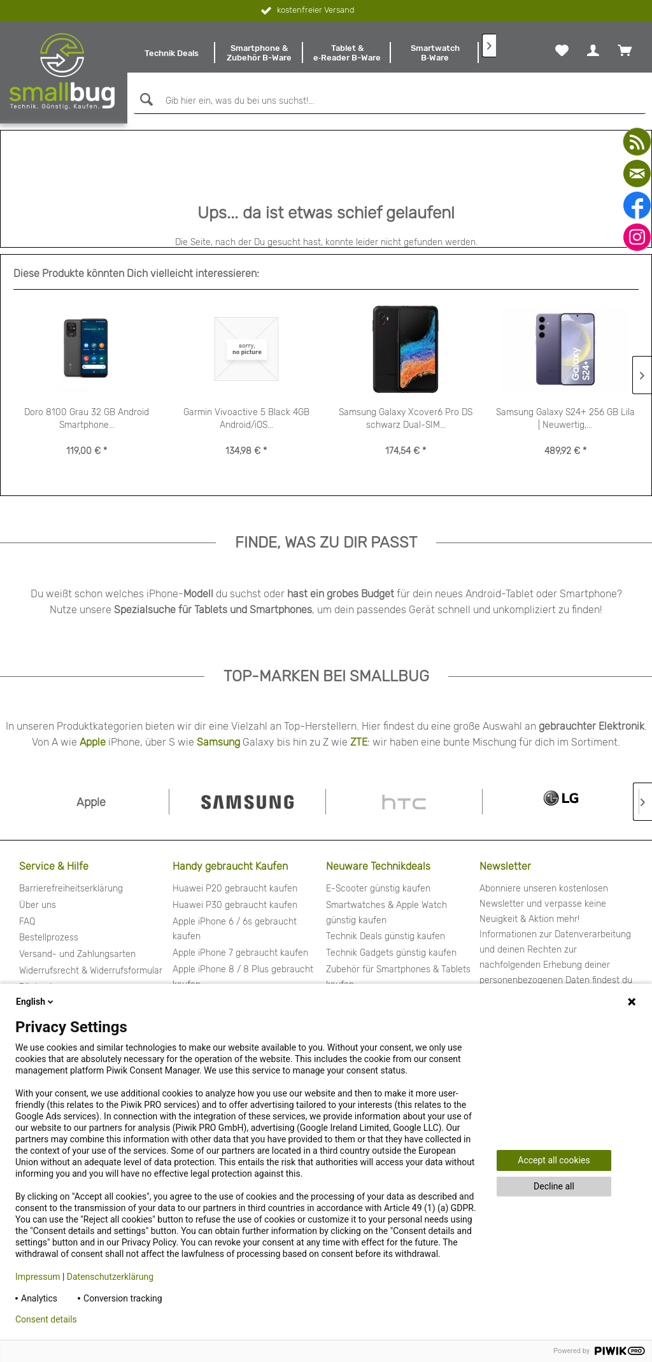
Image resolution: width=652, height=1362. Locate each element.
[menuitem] (171, 53)
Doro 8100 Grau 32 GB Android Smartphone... (86, 418)
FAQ (27, 921)
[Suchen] (145, 99)
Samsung (218, 742)
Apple (93, 742)
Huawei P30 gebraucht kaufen (235, 905)
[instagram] (637, 237)
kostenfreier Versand (307, 11)
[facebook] (637, 205)
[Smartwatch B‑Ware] (435, 53)
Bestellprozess (48, 937)
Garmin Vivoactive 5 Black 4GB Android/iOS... (246, 418)
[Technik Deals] (171, 53)
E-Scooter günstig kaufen (378, 888)
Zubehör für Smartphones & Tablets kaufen (398, 977)
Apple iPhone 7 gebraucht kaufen (240, 952)
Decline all (554, 1186)
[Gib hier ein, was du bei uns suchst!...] (390, 101)
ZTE (358, 742)
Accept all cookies (554, 1160)
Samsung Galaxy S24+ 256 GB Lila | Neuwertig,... (565, 418)
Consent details (46, 1319)
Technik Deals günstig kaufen (385, 936)
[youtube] (637, 141)
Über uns (37, 905)
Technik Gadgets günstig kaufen (391, 952)
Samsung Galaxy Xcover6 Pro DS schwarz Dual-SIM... (405, 418)
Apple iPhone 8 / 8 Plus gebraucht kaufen (243, 977)
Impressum (37, 1277)
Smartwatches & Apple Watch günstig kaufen (386, 913)
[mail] (637, 173)
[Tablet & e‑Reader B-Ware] (347, 53)
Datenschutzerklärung (110, 1277)
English (35, 1002)
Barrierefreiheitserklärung (71, 888)
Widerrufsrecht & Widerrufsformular (90, 970)
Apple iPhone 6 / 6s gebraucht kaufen (235, 929)
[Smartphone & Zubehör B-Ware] (259, 53)
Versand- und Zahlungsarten (77, 954)
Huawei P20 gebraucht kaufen (235, 888)
